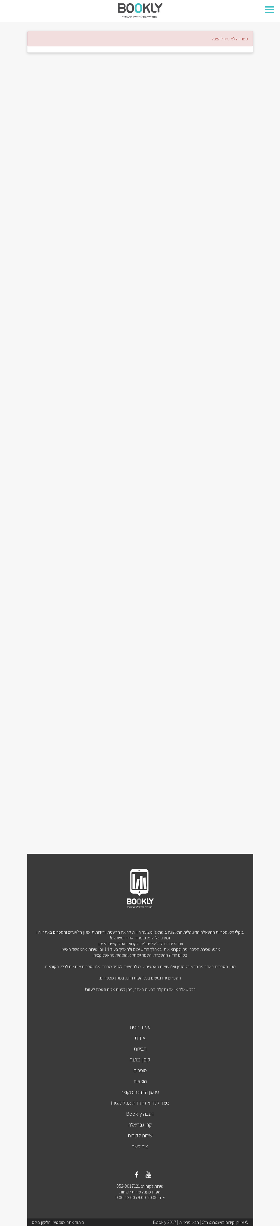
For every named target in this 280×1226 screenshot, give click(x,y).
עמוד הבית (140, 1026)
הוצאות (140, 1081)
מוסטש (59, 1222)
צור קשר (140, 1146)
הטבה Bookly (140, 1113)
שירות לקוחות (140, 1135)
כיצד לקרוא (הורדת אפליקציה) (140, 1102)
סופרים (140, 1070)
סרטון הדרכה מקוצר (140, 1092)
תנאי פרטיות (189, 1222)
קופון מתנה (140, 1059)
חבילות (140, 1048)
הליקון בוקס (41, 1222)
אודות (140, 1037)
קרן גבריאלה (140, 1124)
